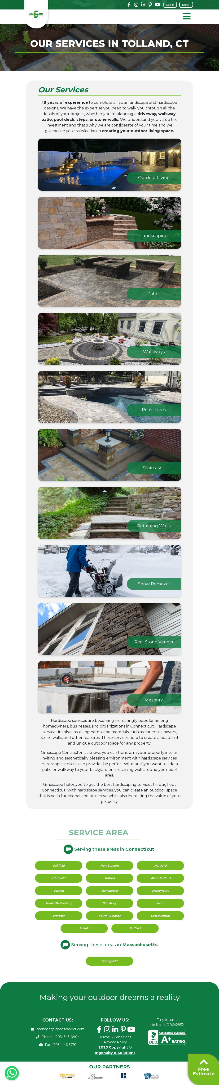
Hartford (160, 865)
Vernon (58, 890)
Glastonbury (160, 890)
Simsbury (109, 903)
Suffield (135, 928)
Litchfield (58, 878)
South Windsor (109, 916)
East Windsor (160, 916)
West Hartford (160, 878)
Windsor (59, 916)
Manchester (109, 890)
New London (109, 865)
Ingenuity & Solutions (115, 1052)
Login (170, 4)
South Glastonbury (58, 903)
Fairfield (59, 865)
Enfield (84, 928)
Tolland (110, 878)
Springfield (109, 961)
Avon (160, 903)
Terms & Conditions (115, 1037)
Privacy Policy (115, 1042)
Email (186, 4)
